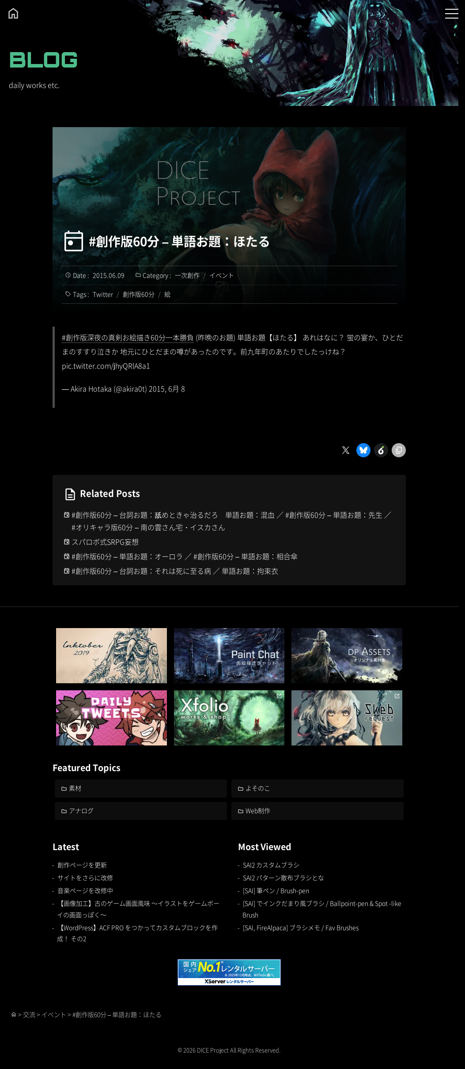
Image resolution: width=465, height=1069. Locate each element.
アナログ (81, 810)
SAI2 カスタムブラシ (271, 864)
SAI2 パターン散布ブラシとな (283, 877)
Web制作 (258, 810)
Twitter (103, 294)
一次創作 (187, 275)
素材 (75, 787)
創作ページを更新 (82, 864)
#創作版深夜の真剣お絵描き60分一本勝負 (128, 337)
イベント (221, 275)
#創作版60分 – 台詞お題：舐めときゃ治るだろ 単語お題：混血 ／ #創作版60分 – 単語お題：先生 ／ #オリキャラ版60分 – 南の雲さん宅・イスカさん (231, 521)
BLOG (43, 59)
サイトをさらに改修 (85, 877)
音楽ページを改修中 (85, 890)
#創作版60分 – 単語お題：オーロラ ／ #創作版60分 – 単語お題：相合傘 (185, 556)
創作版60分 (139, 294)
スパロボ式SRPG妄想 (105, 541)
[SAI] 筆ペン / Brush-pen (276, 890)
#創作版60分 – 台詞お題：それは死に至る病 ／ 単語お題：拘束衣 (175, 570)
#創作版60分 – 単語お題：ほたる (180, 241)
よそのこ (258, 787)
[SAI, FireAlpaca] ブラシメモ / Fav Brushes (301, 927)
